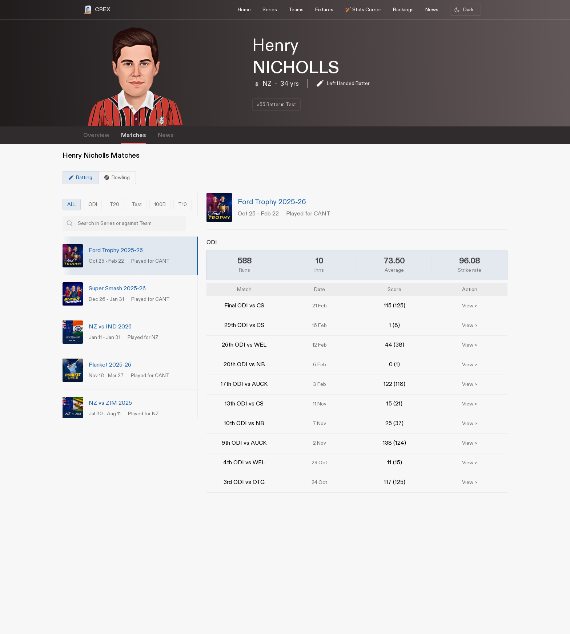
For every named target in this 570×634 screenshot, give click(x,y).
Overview (96, 135)
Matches (133, 135)
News (166, 135)
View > (469, 305)
